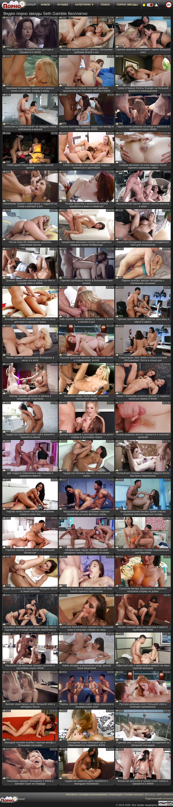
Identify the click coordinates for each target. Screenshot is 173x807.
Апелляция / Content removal (126, 794)
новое (45, 4)
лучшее (62, 4)
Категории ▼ (84, 4)
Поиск (105, 4)
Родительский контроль (159, 798)
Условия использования (93, 794)
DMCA (168, 794)
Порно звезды (127, 4)
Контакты (71, 794)
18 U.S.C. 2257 (153, 794)
